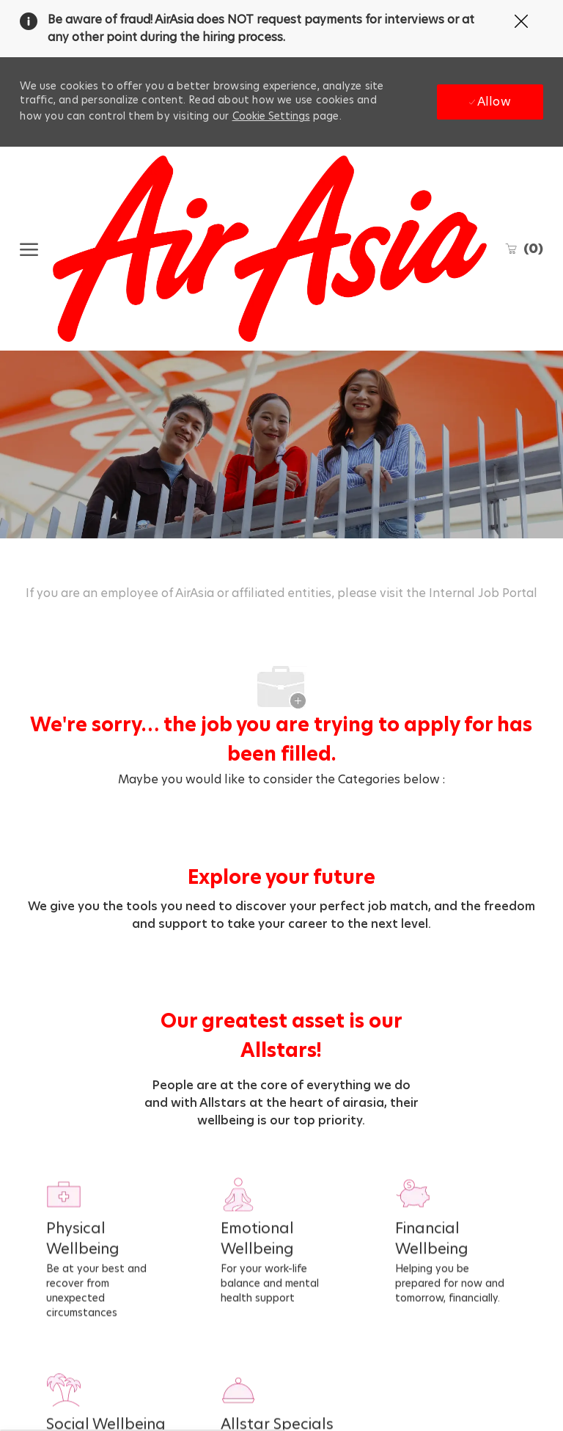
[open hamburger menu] (29, 248)
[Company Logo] (269, 248)
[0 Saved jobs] (523, 248)
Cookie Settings (271, 116)
